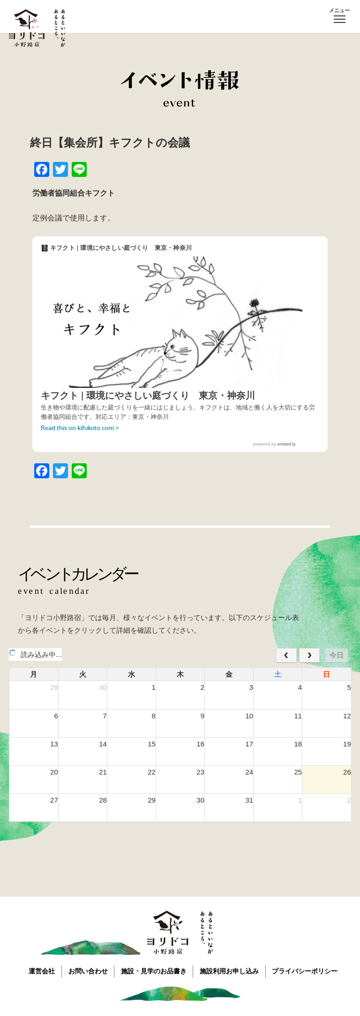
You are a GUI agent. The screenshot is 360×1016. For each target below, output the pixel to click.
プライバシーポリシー (308, 970)
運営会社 (40, 970)
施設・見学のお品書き (154, 970)
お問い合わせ (87, 970)
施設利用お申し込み (231, 970)
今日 (337, 655)
